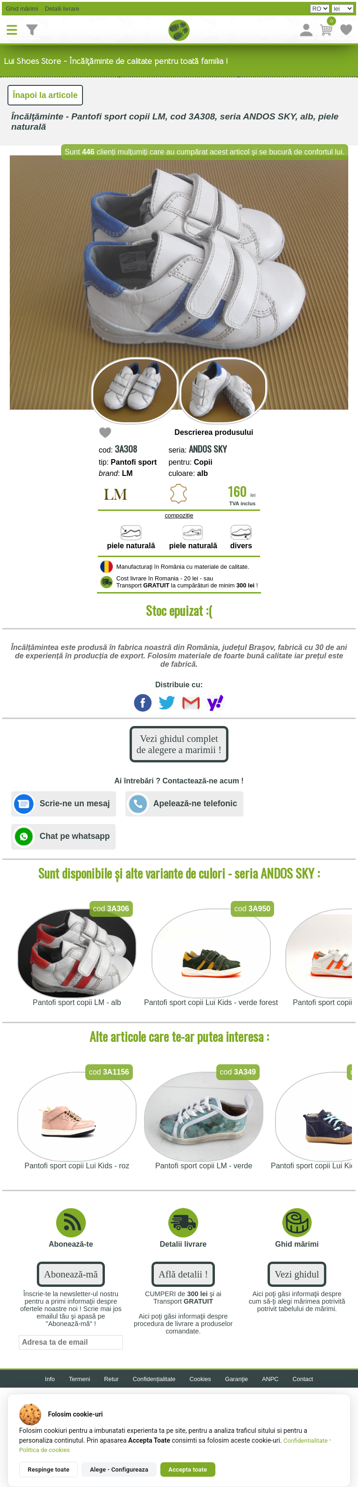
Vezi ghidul (297, 1274)
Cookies (200, 1378)
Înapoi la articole (45, 95)
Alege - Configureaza (119, 1469)
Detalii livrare (60, 8)
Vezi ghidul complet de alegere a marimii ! (179, 744)
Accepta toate (187, 1469)
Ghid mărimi (21, 8)
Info (50, 1378)
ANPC (270, 1378)
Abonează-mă (70, 1274)
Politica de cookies (44, 1449)
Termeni (79, 1378)
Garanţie (236, 1378)
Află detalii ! (183, 1274)
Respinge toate (48, 1469)
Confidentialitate (305, 1440)
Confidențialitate (154, 1378)
